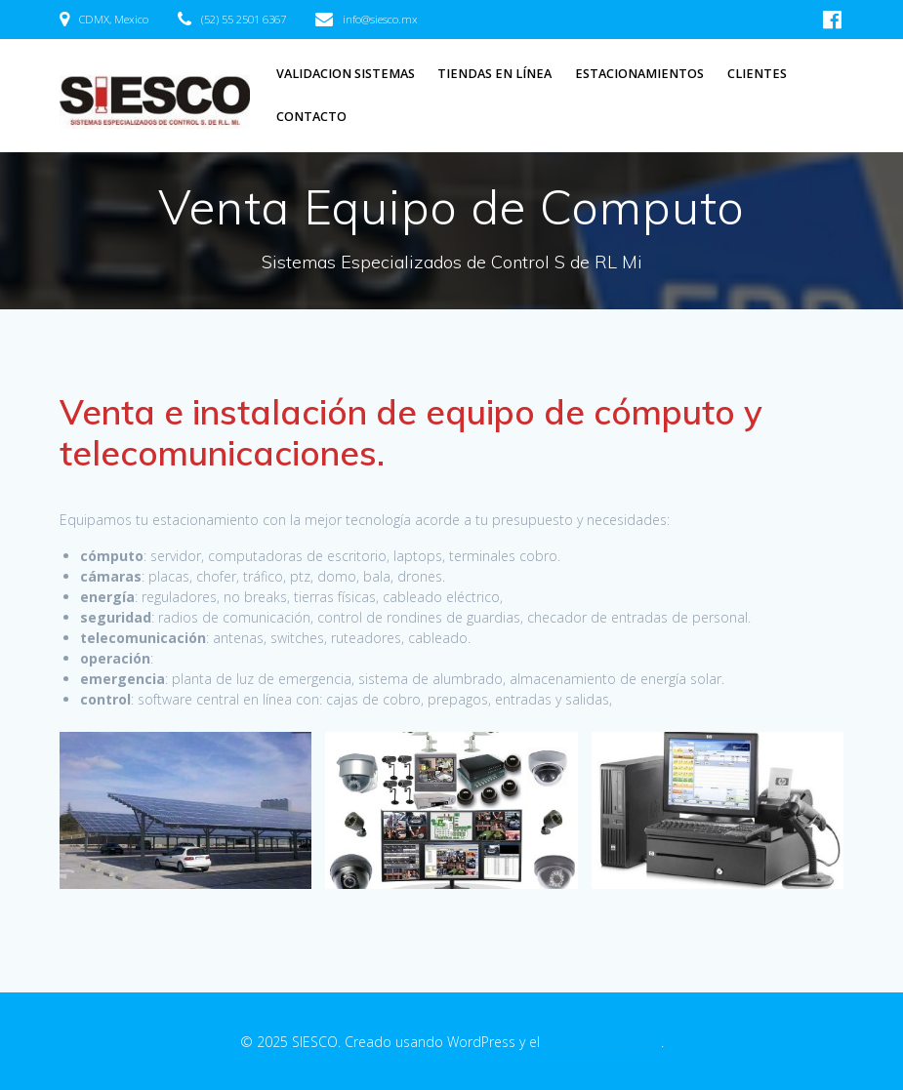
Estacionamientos (639, 73)
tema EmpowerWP (602, 1041)
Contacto (311, 116)
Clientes (757, 73)
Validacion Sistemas (345, 73)
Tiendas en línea (494, 73)
